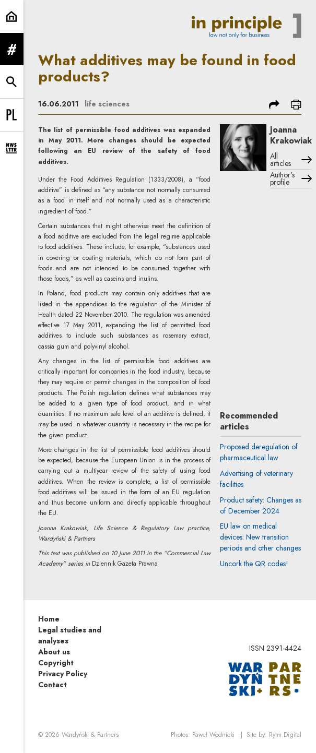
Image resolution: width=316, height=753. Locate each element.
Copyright (56, 663)
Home (49, 619)
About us (54, 652)
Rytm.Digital (285, 734)
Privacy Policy (62, 673)
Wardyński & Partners (90, 734)
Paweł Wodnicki (213, 734)
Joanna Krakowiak (291, 135)
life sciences (107, 104)
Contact (52, 684)
